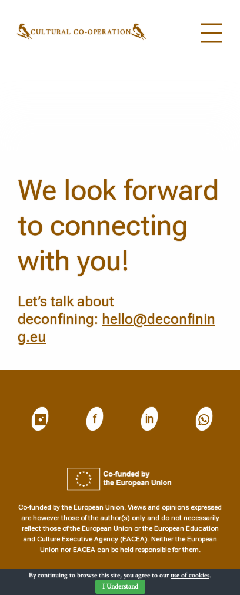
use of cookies (190, 575)
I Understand (120, 586)
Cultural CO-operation (81, 32)
